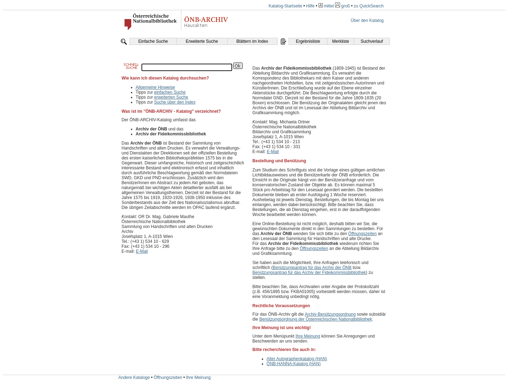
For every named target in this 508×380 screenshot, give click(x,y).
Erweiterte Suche (202, 41)
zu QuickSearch (369, 6)
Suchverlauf (372, 41)
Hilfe (310, 6)
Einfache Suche (153, 41)
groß (345, 6)
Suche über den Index (174, 102)
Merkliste (340, 41)
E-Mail (142, 251)
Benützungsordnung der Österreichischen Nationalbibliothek (315, 319)
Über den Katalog (367, 20)
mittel (329, 6)
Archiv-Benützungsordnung (330, 314)
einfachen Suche (170, 92)
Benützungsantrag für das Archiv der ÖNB (312, 267)
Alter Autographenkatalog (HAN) (297, 358)
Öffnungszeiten (362, 233)
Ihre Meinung (308, 336)
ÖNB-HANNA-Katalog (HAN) (294, 363)
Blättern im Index (252, 41)
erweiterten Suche (171, 97)
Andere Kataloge (134, 377)
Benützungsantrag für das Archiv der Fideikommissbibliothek (309, 272)
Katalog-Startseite (285, 6)
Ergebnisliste (308, 41)
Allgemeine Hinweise (155, 87)
